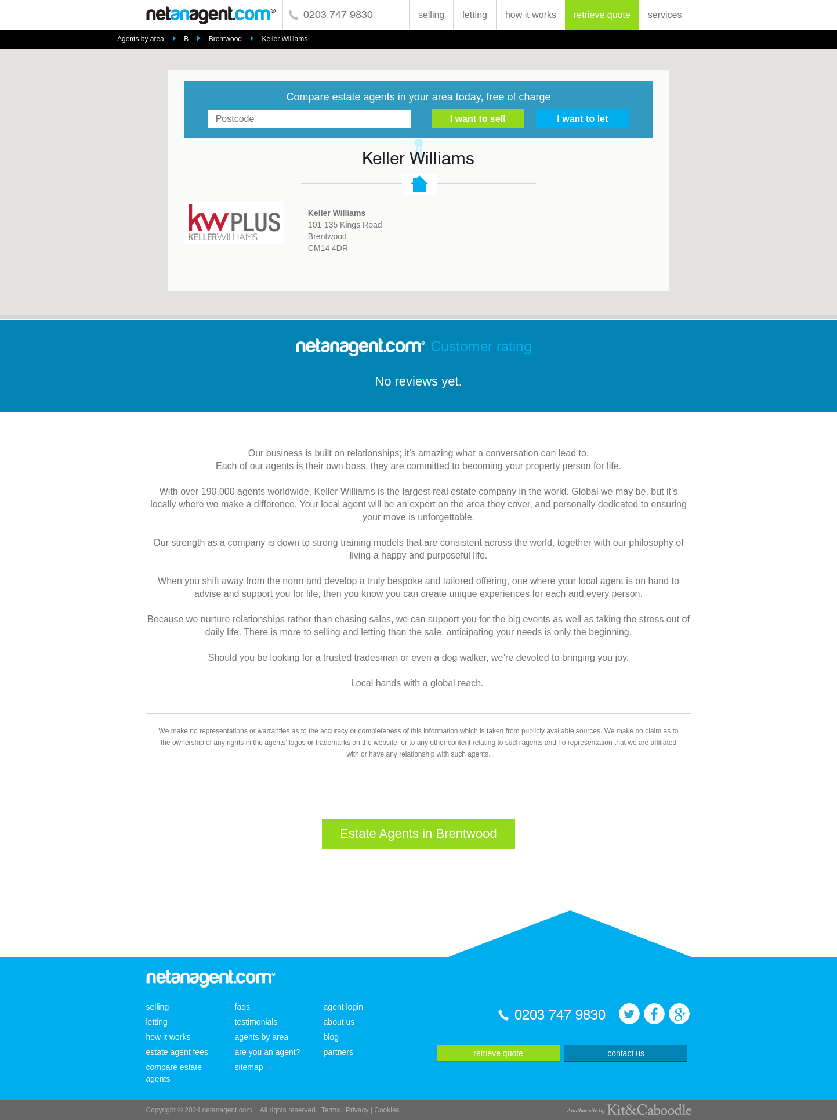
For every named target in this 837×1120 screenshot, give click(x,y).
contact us (625, 1053)
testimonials (256, 1022)
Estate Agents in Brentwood (418, 833)
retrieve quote (602, 15)
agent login (344, 1006)
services (665, 15)
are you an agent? (267, 1052)
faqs (242, 1006)
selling (431, 15)
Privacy (357, 1110)
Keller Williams (284, 39)
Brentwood (225, 39)
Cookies (386, 1110)
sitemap (249, 1067)
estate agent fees (177, 1052)
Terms (330, 1110)
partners (338, 1052)
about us (339, 1022)
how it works (530, 15)
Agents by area (140, 39)
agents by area (262, 1037)
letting (474, 15)
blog (331, 1037)
